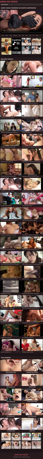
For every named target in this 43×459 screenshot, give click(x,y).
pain (30, 35)
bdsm (37, 35)
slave (11, 35)
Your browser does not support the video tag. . (21, 22)
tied (20, 35)
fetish (7, 35)
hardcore (15, 35)
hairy (27, 35)
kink (23, 35)
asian (3, 35)
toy (33, 35)
